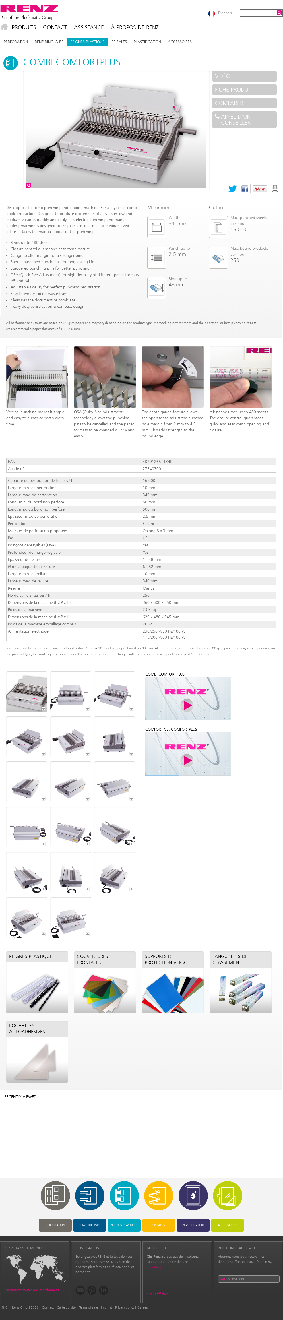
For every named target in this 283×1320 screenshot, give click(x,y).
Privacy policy (124, 1307)
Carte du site (66, 1307)
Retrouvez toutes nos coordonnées (33, 1290)
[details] (155, 1267)
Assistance (89, 27)
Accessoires (180, 42)
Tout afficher (159, 1294)
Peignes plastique (87, 42)
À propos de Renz (135, 27)
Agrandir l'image (28, 185)
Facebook (244, 188)
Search (279, 13)
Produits (24, 27)
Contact (55, 27)
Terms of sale (88, 1307)
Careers (143, 1307)
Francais (225, 13)
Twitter (232, 188)
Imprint (106, 1307)
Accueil (4, 27)
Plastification (147, 42)
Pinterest (260, 188)
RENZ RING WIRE (49, 42)
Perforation (16, 42)
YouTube (80, 1290)
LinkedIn (103, 1290)
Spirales (119, 42)
